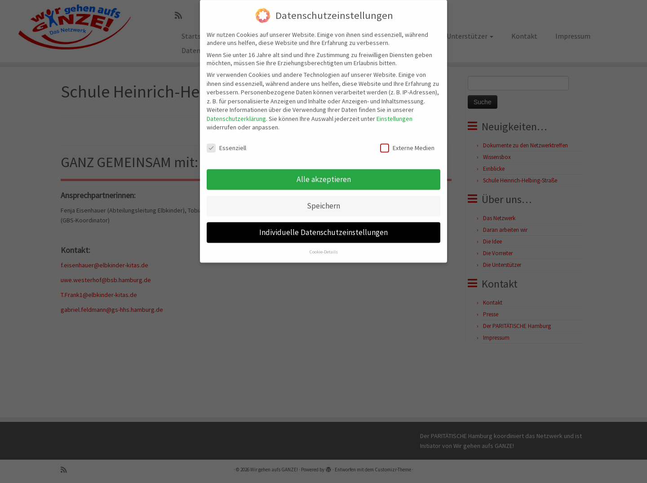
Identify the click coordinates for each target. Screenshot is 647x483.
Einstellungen (394, 110)
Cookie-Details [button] (324, 243)
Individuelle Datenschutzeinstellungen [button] (323, 223)
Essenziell (226, 139)
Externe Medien (407, 139)
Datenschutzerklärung (236, 110)
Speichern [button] (323, 197)
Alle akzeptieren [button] (324, 170)
